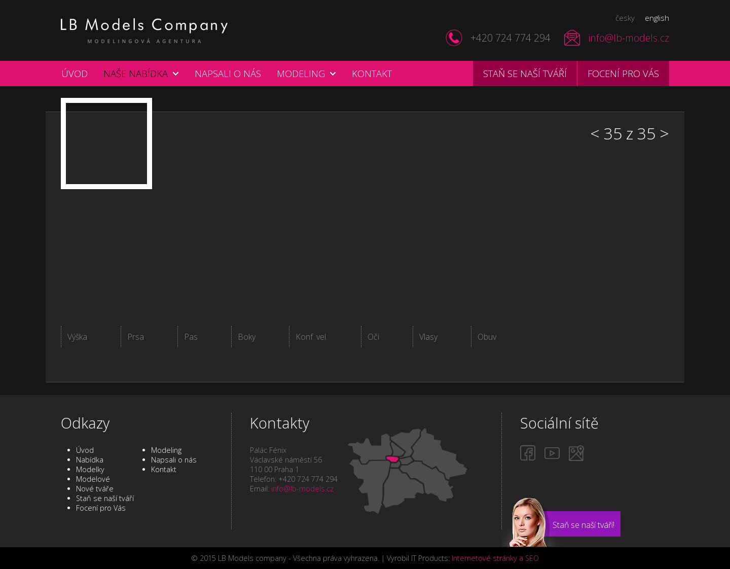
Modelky (90, 469)
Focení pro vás (623, 73)
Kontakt (372, 73)
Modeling (301, 73)
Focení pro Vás (101, 508)
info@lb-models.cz (629, 38)
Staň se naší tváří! (583, 524)
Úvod (74, 73)
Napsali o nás (228, 73)
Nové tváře (95, 488)
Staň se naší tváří (525, 73)
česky (625, 18)
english (657, 18)
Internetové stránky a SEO (495, 558)
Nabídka (89, 460)
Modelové (93, 479)
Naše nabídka (135, 73)
